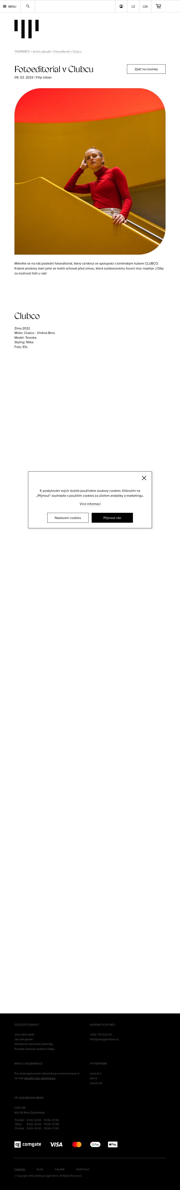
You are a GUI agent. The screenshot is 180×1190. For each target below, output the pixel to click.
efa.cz (93, 1078)
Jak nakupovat (23, 1039)
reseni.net (96, 1083)
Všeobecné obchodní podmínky (33, 1044)
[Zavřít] (144, 478)
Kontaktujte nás (102, 1024)
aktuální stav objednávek (40, 1078)
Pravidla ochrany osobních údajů (34, 1049)
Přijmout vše (112, 517)
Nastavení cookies (68, 517)
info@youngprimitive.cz (104, 1039)
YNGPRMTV (22, 51)
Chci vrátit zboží (24, 1034)
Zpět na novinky (146, 69)
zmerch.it (95, 1073)
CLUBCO (151, 263)
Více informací (90, 503)
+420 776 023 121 (101, 1034)
